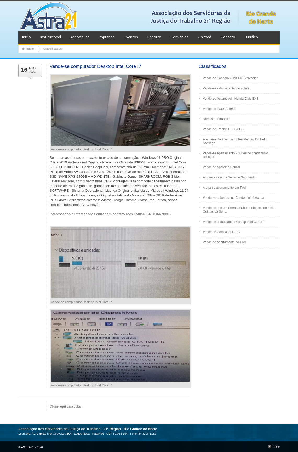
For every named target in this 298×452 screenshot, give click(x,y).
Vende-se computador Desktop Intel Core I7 (233, 222)
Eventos (131, 37)
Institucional (50, 37)
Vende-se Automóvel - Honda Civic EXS (231, 98)
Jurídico (251, 37)
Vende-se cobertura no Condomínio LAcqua (233, 198)
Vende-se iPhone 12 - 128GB (223, 129)
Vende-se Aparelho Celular (221, 167)
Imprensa (106, 37)
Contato (228, 37)
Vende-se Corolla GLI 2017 (222, 232)
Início (26, 37)
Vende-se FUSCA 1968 (219, 109)
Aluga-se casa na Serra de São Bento (229, 177)
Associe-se (79, 37)
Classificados (52, 48)
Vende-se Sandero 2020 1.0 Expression (230, 78)
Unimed (204, 37)
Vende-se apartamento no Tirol (224, 242)
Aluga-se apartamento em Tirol (224, 187)
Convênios (179, 37)
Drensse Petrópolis (216, 119)
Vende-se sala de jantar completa (226, 88)
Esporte (154, 37)
